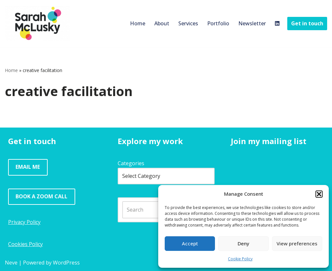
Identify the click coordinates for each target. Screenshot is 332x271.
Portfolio (218, 23)
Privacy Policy (24, 222)
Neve (11, 262)
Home (137, 23)
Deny (243, 243)
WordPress (66, 262)
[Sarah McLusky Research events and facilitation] (37, 23)
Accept (190, 243)
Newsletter (252, 23)
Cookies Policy (25, 244)
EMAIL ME (28, 166)
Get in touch (307, 23)
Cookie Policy (240, 259)
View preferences (297, 243)
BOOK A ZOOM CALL (41, 196)
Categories (131, 163)
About (161, 23)
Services (188, 23)
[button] (319, 194)
